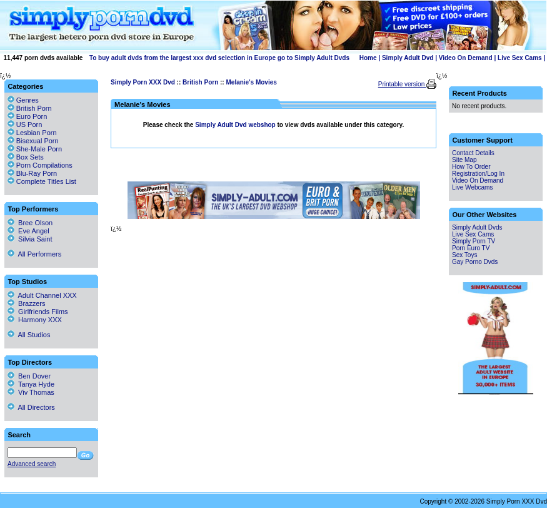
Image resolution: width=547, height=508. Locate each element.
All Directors (31, 407)
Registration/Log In (478, 173)
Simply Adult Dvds (477, 227)
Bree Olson (30, 222)
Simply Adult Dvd (407, 57)
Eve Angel (28, 231)
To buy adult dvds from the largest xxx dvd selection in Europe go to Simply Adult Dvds (219, 57)
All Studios (29, 334)
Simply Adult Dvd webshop (236, 124)
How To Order (471, 166)
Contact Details (473, 153)
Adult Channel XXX (42, 295)
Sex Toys (464, 254)
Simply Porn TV (473, 241)
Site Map (464, 159)
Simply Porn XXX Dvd (143, 82)
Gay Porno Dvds (475, 261)
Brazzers (27, 303)
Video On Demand (466, 57)
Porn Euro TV (470, 248)
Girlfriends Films (38, 311)
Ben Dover (29, 376)
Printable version (402, 84)
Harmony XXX (35, 319)
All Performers (34, 254)
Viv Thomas (31, 392)
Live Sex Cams (520, 57)
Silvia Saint (30, 239)
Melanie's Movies (251, 82)
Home (368, 57)
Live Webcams (472, 187)
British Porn (200, 82)
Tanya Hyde (31, 384)
